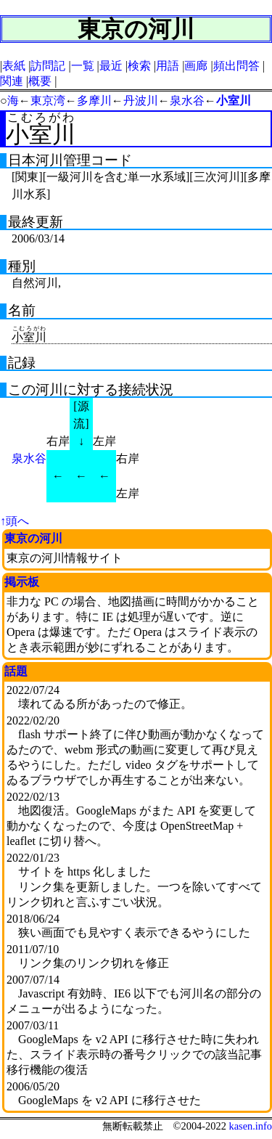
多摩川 (94, 100)
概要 (39, 81)
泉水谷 (187, 100)
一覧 (82, 66)
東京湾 (47, 100)
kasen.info (250, 1126)
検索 (139, 66)
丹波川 (140, 100)
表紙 (13, 66)
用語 (167, 66)
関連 (11, 81)
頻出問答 (236, 66)
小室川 (233, 100)
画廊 (195, 66)
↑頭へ (14, 521)
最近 (111, 66)
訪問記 (47, 66)
